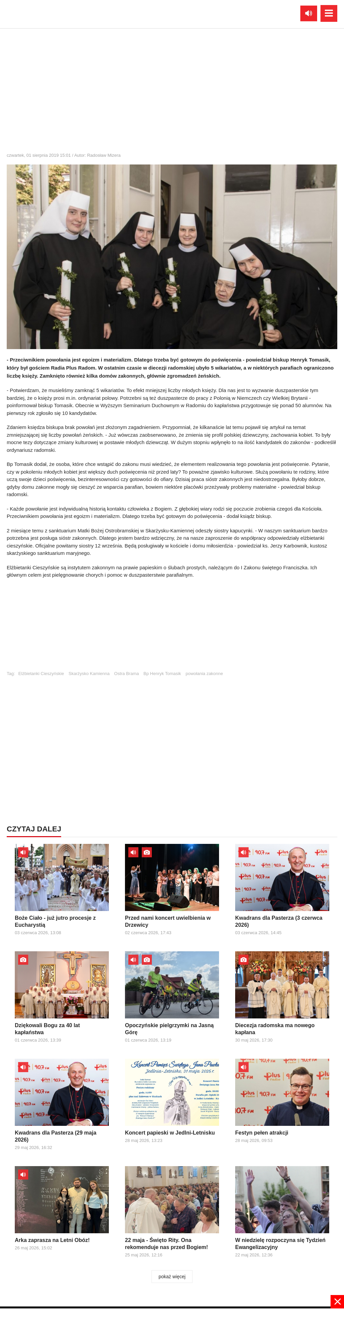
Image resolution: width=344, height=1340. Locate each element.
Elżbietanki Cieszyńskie (41, 673)
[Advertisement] (172, 628)
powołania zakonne (204, 673)
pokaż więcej (172, 1276)
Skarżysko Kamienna (89, 673)
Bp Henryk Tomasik (162, 673)
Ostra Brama (126, 673)
